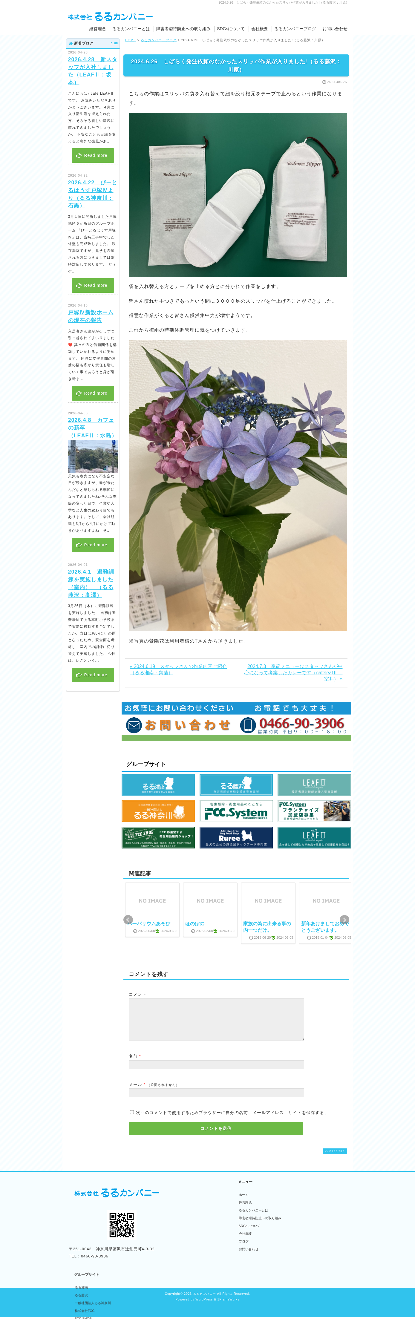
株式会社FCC (191, 1225)
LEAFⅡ (187, 1248)
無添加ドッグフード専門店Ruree (205, 1264)
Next (344, 920)
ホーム (244, 1202)
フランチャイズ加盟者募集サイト (206, 1241)
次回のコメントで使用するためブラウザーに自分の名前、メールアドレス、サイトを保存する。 (232, 1119)
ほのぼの (194, 923)
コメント (138, 994)
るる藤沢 (188, 1209)
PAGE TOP (334, 1158)
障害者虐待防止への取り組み (183, 28)
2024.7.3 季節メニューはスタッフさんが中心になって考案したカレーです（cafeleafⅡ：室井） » (293, 672)
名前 (133, 1063)
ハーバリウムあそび (148, 923)
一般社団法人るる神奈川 (199, 1217)
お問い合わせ (334, 28)
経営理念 (97, 28)
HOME (130, 40)
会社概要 (259, 28)
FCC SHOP (189, 1233)
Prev (128, 920)
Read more (92, 155)
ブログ (244, 1248)
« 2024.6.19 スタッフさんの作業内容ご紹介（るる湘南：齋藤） (178, 669)
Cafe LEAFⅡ (191, 1256)
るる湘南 (188, 1202)
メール (135, 1091)
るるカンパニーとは (131, 28)
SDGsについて (231, 28)
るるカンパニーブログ (295, 28)
